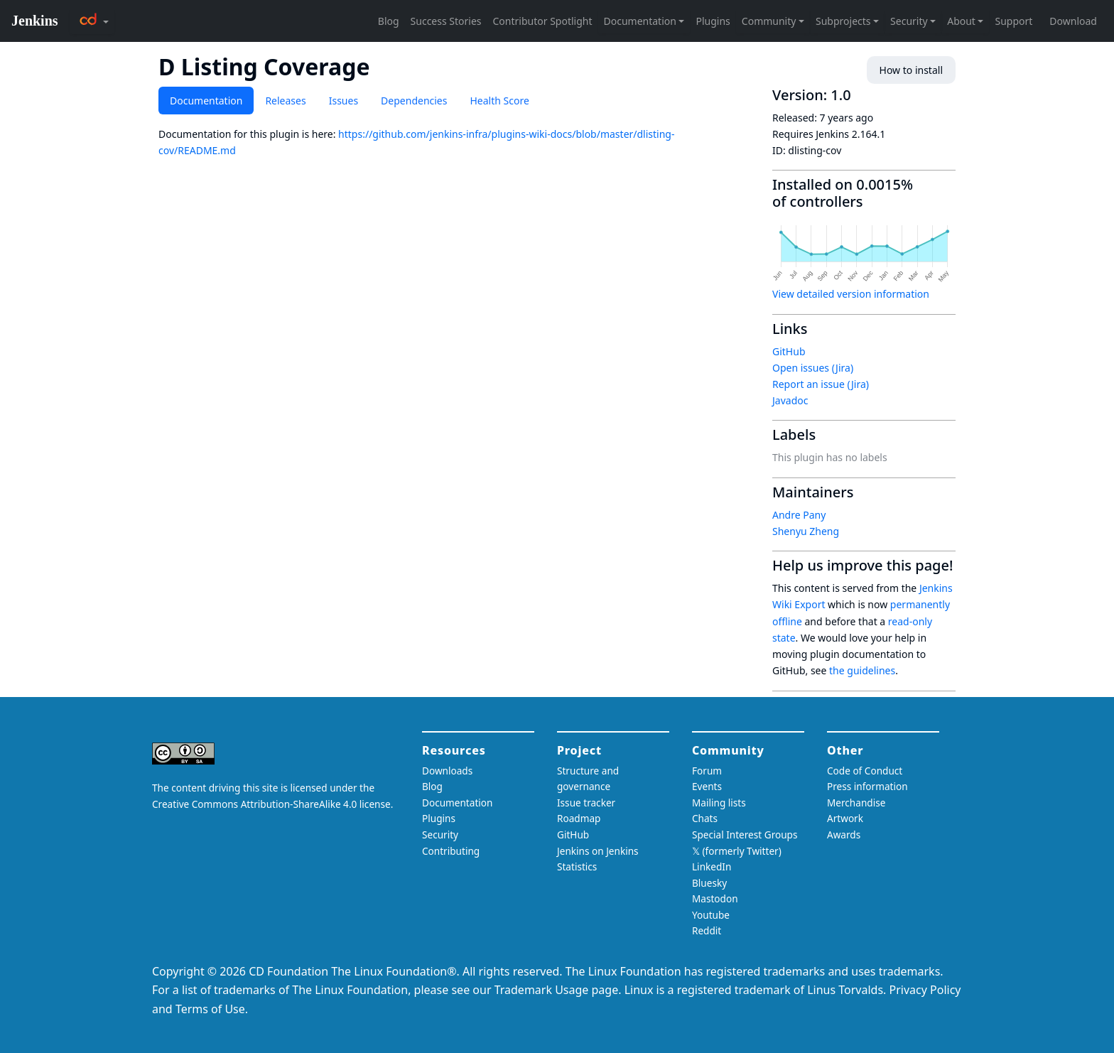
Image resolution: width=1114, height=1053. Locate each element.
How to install (911, 70)
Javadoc (790, 400)
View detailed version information (850, 294)
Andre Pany (799, 515)
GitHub (789, 351)
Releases (285, 100)
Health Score (499, 100)
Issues (343, 100)
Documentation (206, 100)
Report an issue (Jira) (820, 384)
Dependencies (414, 100)
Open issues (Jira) (812, 367)
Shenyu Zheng (805, 531)
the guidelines (862, 670)
